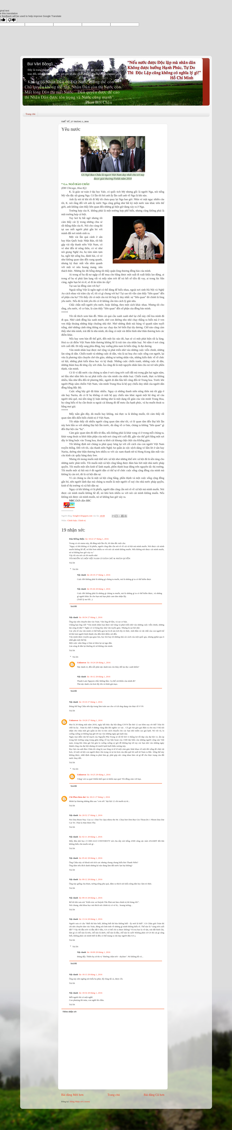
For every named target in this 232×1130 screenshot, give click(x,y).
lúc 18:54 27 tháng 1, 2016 (90, 617)
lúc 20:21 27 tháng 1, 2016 (98, 797)
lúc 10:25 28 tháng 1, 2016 (98, 774)
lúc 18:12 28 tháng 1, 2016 (98, 676)
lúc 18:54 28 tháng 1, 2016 (90, 993)
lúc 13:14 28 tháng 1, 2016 (90, 919)
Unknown (81, 662)
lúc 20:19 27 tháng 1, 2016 (98, 575)
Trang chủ (30, 114)
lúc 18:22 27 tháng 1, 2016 (97, 539)
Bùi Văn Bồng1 (40, 64)
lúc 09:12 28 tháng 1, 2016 (90, 879)
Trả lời (72, 563)
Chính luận (72, 520)
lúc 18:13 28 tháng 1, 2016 (90, 974)
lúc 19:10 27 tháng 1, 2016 (90, 702)
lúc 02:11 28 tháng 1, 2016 (90, 837)
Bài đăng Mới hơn (72, 1094)
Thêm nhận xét (69, 1011)
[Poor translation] (12, 20)
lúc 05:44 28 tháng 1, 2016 (98, 589)
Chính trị (82, 520)
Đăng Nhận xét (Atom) (80, 1101)
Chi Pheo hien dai (77, 797)
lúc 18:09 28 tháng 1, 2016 (98, 952)
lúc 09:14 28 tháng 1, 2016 (90, 898)
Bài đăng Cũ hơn (154, 1094)
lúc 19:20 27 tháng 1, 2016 (91, 720)
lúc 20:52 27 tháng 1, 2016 (90, 815)
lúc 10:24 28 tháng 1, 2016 (98, 662)
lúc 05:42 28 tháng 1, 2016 (90, 858)
